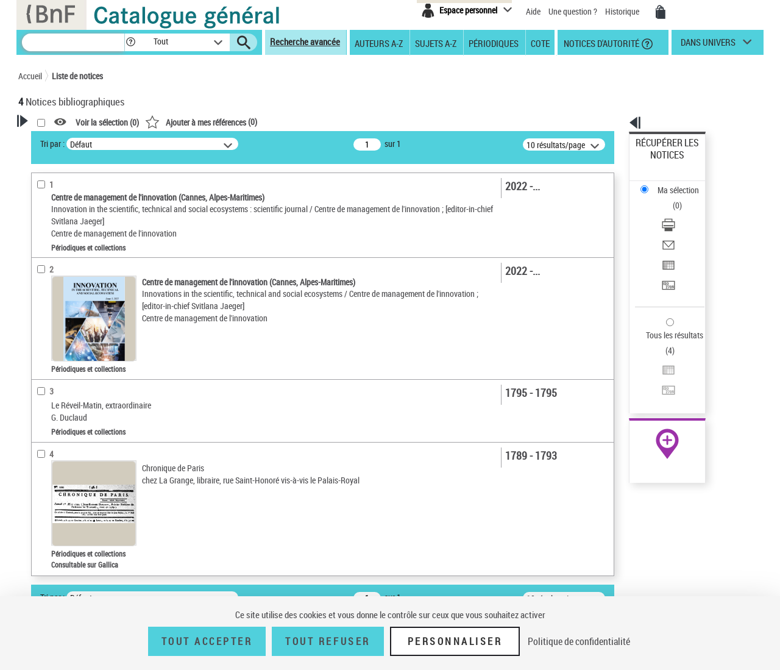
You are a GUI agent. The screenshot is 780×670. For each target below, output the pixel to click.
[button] (130, 42)
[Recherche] (73, 42)
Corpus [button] (43, 581)
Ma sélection (658, 162)
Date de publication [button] (67, 540)
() (358, 121)
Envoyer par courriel (671, 198)
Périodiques (494, 43)
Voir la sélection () (264, 122)
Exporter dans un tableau (680, 212)
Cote (540, 43)
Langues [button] (46, 520)
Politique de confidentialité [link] (579, 641)
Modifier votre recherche (86, 214)
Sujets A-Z (435, 43)
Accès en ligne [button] (57, 274)
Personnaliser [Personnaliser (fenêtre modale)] (455, 641)
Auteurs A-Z (379, 43)
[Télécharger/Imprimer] (684, 183)
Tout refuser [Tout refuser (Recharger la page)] (327, 641)
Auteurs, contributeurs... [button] (76, 500)
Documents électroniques (77, 349)
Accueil (30, 76)
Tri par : (209, 143)
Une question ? (572, 11)
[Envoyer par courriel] (684, 198)
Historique (623, 11)
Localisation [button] (53, 479)
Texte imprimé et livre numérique (88, 331)
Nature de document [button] (68, 294)
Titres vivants (57, 461)
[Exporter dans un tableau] (684, 213)
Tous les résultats (666, 260)
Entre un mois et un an (72, 406)
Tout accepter (207, 641)
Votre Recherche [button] (68, 141)
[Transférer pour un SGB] (684, 227)
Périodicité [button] (51, 368)
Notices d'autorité (600, 43)
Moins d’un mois (62, 387)
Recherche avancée (305, 41)
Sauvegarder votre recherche (94, 228)
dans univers (708, 45)
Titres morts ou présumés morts (87, 443)
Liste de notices (77, 76)
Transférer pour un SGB (677, 227)
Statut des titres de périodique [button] (87, 424)
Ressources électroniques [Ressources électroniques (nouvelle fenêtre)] (661, 386)
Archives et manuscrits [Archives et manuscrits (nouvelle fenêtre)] (656, 373)
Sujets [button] (42, 561)
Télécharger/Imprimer (674, 183)
